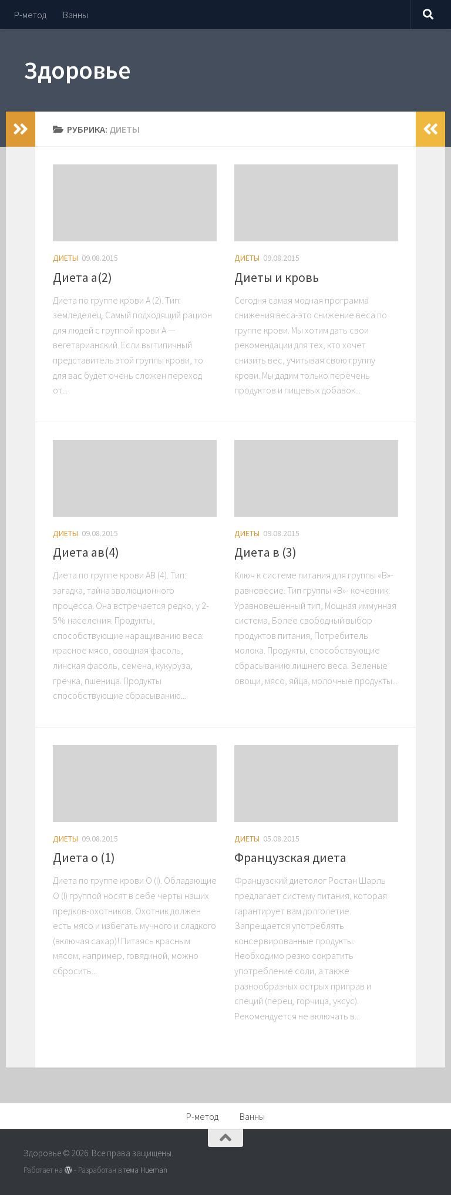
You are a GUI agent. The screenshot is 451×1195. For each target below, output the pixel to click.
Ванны (75, 15)
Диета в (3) (265, 552)
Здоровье (76, 70)
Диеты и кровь (276, 277)
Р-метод (30, 15)
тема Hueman (145, 1170)
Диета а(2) (82, 277)
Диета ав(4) (86, 552)
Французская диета (290, 857)
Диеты (65, 258)
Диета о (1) (84, 857)
